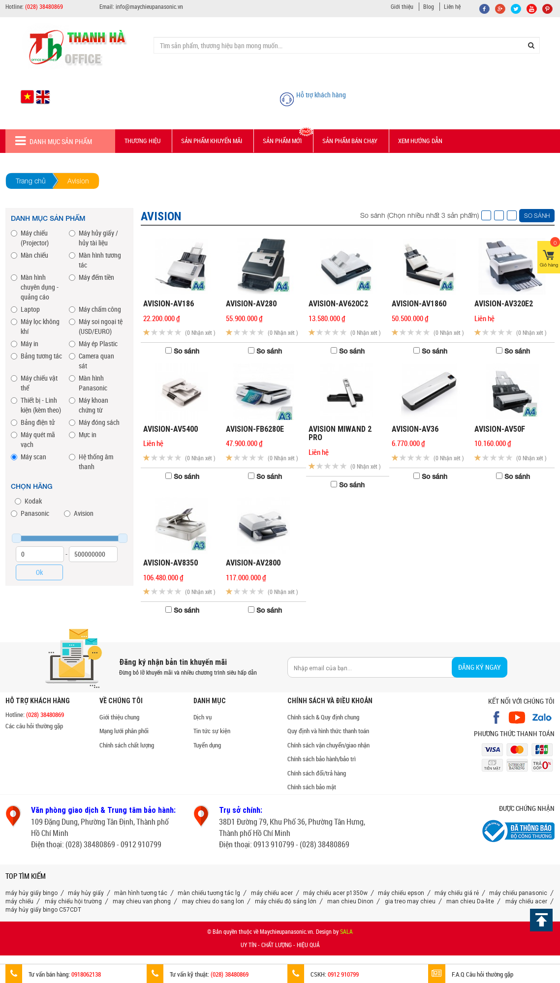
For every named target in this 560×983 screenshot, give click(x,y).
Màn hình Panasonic (88, 382)
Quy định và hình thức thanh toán (328, 730)
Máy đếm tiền (91, 277)
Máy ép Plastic (93, 343)
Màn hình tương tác (95, 259)
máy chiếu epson (401, 893)
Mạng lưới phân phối (124, 730)
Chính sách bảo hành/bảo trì (321, 758)
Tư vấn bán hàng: (53, 974)
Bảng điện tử (33, 422)
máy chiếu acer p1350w (335, 893)
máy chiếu (19, 901)
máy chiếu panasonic (518, 893)
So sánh (537, 215)
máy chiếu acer (272, 893)
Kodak (28, 501)
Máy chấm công (95, 309)
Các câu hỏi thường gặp (34, 725)
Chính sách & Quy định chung (323, 717)
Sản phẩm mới (282, 140)
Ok (39, 572)
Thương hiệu (142, 140)
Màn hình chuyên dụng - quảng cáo (35, 286)
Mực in (82, 434)
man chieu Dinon (350, 901)
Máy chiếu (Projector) (30, 237)
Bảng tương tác (36, 355)
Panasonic (30, 513)
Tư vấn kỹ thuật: (198, 974)
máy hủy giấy (86, 893)
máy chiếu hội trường (73, 901)
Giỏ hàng (549, 254)
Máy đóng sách (94, 422)
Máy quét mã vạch (33, 439)
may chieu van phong (142, 901)
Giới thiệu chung (119, 717)
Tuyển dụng (207, 745)
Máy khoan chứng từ (88, 405)
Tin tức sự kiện (211, 730)
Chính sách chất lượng (126, 745)
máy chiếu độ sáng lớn (285, 901)
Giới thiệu (402, 6)
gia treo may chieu (410, 901)
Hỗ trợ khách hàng (321, 94)
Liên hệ (452, 6)
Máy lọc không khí (35, 326)
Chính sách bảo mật (311, 786)
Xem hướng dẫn (420, 140)
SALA (346, 931)
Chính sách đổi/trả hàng (316, 773)
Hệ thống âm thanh (91, 461)
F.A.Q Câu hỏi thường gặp (470, 974)
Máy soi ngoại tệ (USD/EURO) (96, 326)
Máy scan (28, 456)
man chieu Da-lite (470, 901)
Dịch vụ (202, 717)
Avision (78, 513)
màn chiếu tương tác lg (209, 893)
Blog (428, 6)
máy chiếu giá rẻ (457, 893)
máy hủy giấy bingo (31, 893)
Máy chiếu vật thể (34, 382)
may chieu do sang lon (213, 901)
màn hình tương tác (140, 893)
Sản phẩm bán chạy (349, 140)
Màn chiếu (29, 255)
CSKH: (323, 974)
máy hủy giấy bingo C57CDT (43, 909)
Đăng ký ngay (479, 667)
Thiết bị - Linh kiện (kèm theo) (36, 405)
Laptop (25, 309)
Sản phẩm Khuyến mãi (211, 140)
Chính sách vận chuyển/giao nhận (328, 745)
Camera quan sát (91, 360)
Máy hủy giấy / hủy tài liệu (93, 237)
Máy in (24, 343)
